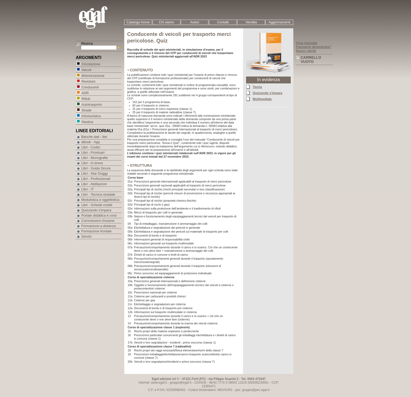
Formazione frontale (96, 231)
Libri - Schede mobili (96, 205)
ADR (85, 92)
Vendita (251, 22)
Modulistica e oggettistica (100, 200)
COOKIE (200, 382)
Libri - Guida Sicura (95, 168)
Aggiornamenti (279, 22)
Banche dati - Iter (94, 137)
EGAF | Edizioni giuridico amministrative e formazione (100, 18)
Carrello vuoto (311, 59)
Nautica (87, 121)
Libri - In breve (92, 163)
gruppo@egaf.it (180, 382)
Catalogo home (138, 22)
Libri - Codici (90, 147)
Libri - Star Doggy (94, 173)
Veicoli (86, 69)
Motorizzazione (92, 75)
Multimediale (262, 99)
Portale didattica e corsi (99, 215)
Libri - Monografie (94, 158)
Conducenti (90, 87)
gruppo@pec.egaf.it (256, 390)
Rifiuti (85, 98)
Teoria (257, 87)
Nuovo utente (306, 51)
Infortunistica (91, 116)
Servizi (86, 236)
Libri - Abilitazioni (94, 184)
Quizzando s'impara (267, 93)
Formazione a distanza (98, 226)
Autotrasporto (91, 104)
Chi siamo (166, 22)
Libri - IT (87, 189)
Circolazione (90, 64)
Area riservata (306, 43)
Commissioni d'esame (98, 221)
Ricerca (87, 43)
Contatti (223, 22)
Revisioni (88, 81)
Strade (86, 110)
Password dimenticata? (313, 47)
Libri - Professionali (95, 179)
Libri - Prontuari (93, 152)
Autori (194, 22)
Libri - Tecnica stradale (98, 194)
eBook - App (90, 142)
